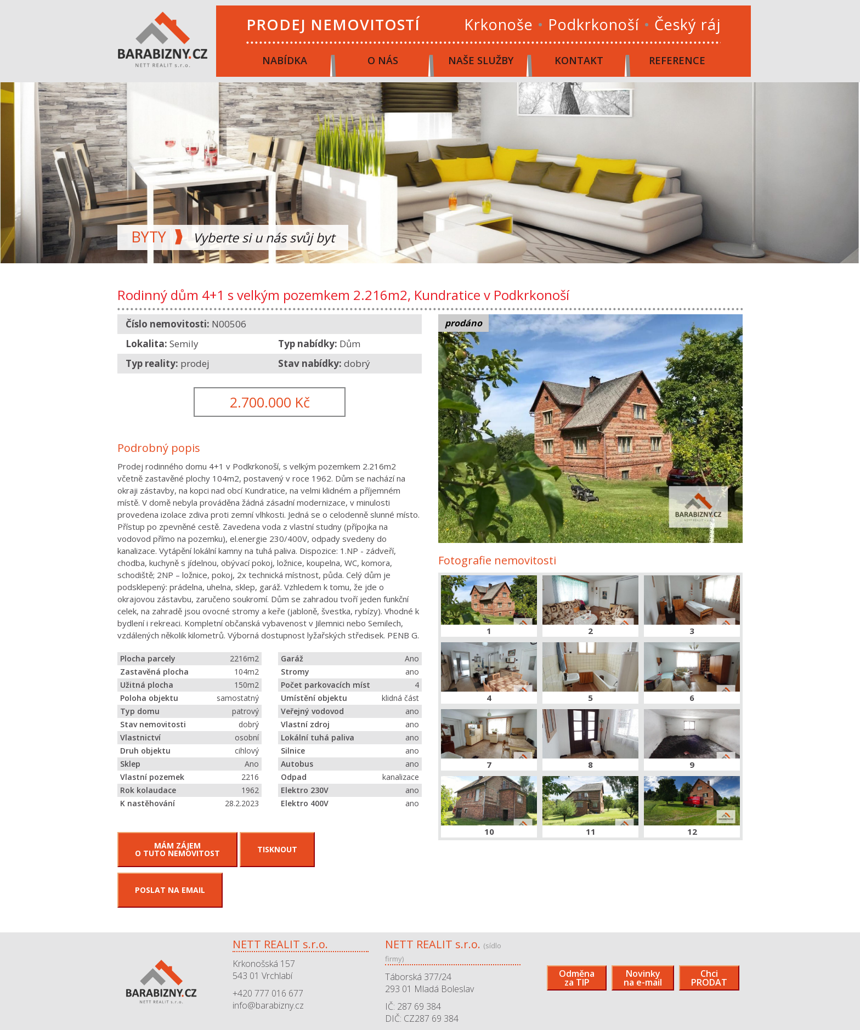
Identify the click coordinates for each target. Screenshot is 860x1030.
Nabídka (284, 60)
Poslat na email (170, 890)
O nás (382, 60)
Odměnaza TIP (577, 977)
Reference (677, 60)
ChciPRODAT (709, 977)
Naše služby (480, 60)
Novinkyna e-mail (643, 977)
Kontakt (579, 60)
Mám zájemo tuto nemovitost (177, 849)
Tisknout (277, 849)
